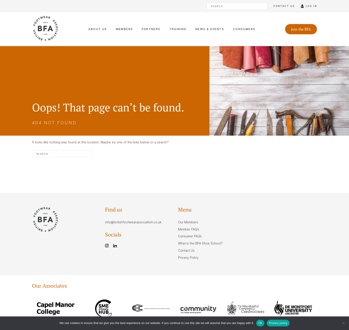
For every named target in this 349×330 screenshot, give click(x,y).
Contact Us (186, 250)
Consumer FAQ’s (190, 236)
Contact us (283, 6)
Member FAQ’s (188, 229)
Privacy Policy (188, 257)
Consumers (244, 29)
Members (124, 29)
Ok (260, 323)
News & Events (209, 29)
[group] (55, 309)
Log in (311, 6)
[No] (343, 323)
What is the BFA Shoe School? (200, 243)
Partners (151, 29)
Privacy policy (278, 323)
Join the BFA (301, 29)
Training (178, 29)
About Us (97, 29)
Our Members (188, 222)
